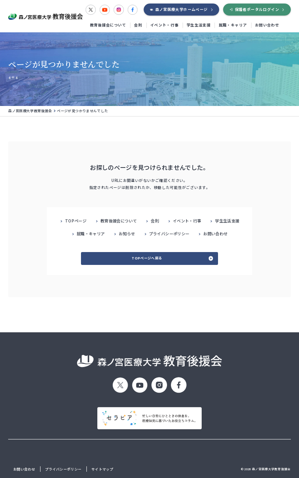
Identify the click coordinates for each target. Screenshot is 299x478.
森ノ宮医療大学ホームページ (181, 9)
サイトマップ (102, 469)
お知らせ (127, 233)
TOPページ (75, 221)
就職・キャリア (233, 25)
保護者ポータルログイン (257, 9)
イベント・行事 (164, 25)
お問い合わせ (267, 25)
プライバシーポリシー (169, 233)
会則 (138, 25)
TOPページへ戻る (147, 258)
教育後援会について (108, 25)
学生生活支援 (198, 25)
